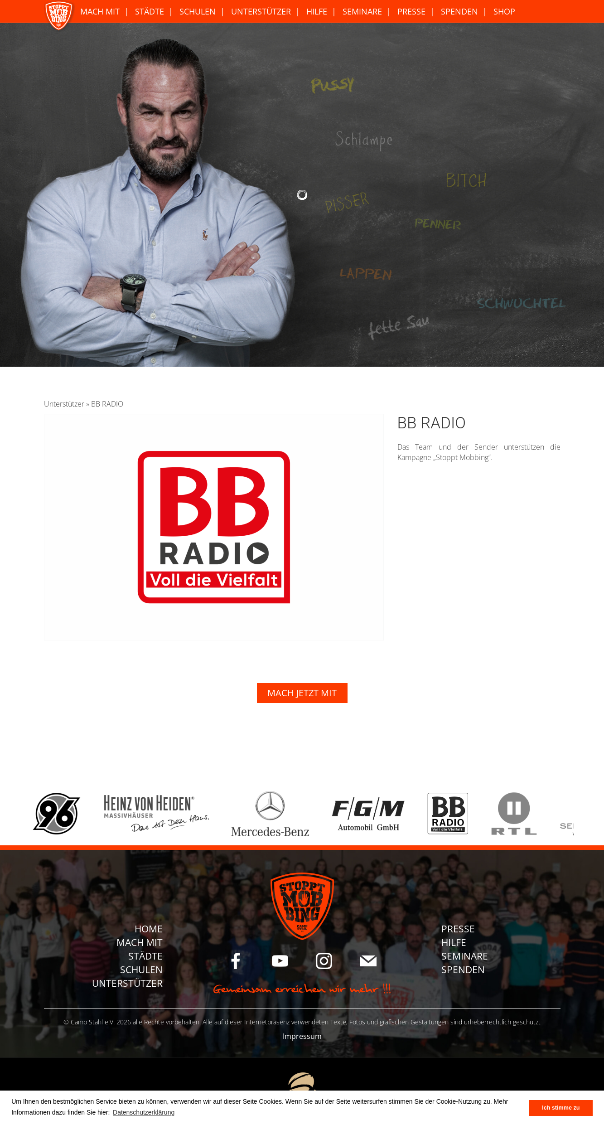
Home (149, 928)
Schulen (197, 11)
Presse (411, 11)
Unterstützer (261, 11)
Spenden (459, 11)
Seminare (362, 11)
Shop (504, 11)
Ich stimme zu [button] (561, 1108)
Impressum (302, 1036)
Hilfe (316, 11)
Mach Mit (100, 11)
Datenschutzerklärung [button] (143, 1112)
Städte (149, 11)
